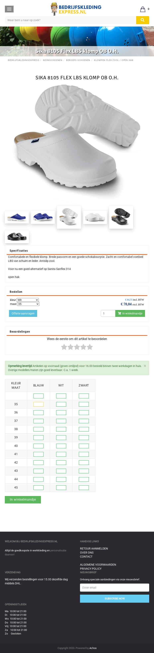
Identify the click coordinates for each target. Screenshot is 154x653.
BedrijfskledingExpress (23, 60)
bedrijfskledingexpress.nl (39, 541)
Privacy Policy (90, 568)
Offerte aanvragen (23, 313)
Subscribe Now (115, 598)
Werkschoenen (52, 60)
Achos (93, 648)
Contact (86, 556)
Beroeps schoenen (78, 60)
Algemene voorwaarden (98, 564)
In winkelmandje (130, 313)
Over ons (86, 552)
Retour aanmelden (94, 548)
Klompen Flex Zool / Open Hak (114, 60)
